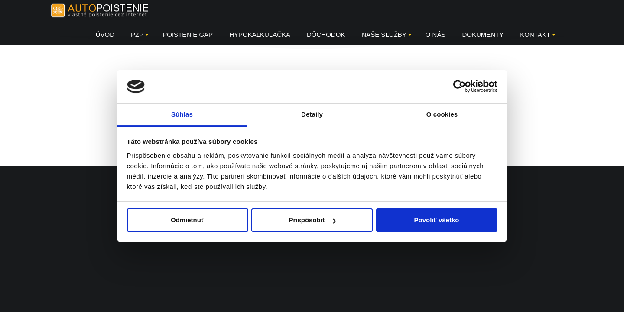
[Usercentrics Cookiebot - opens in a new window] (459, 86)
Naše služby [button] (386, 34)
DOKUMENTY (483, 34)
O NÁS (436, 34)
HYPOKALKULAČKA (259, 34)
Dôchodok (326, 34)
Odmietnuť (187, 220)
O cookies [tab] (442, 114)
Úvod (105, 34)
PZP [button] (140, 34)
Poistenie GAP (187, 34)
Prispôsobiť (312, 220)
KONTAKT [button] (538, 34)
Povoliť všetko (436, 220)
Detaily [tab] (312, 114)
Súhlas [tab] (182, 114)
